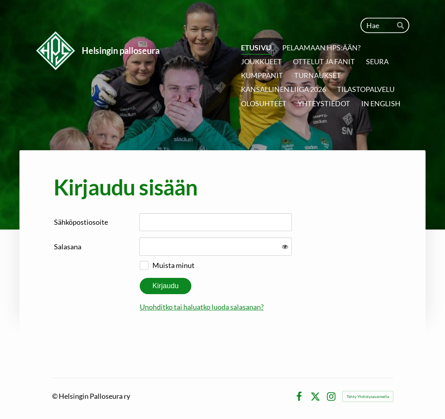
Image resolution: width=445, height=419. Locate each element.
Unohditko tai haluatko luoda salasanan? (202, 306)
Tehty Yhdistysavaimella (368, 396)
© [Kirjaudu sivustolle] (55, 396)
